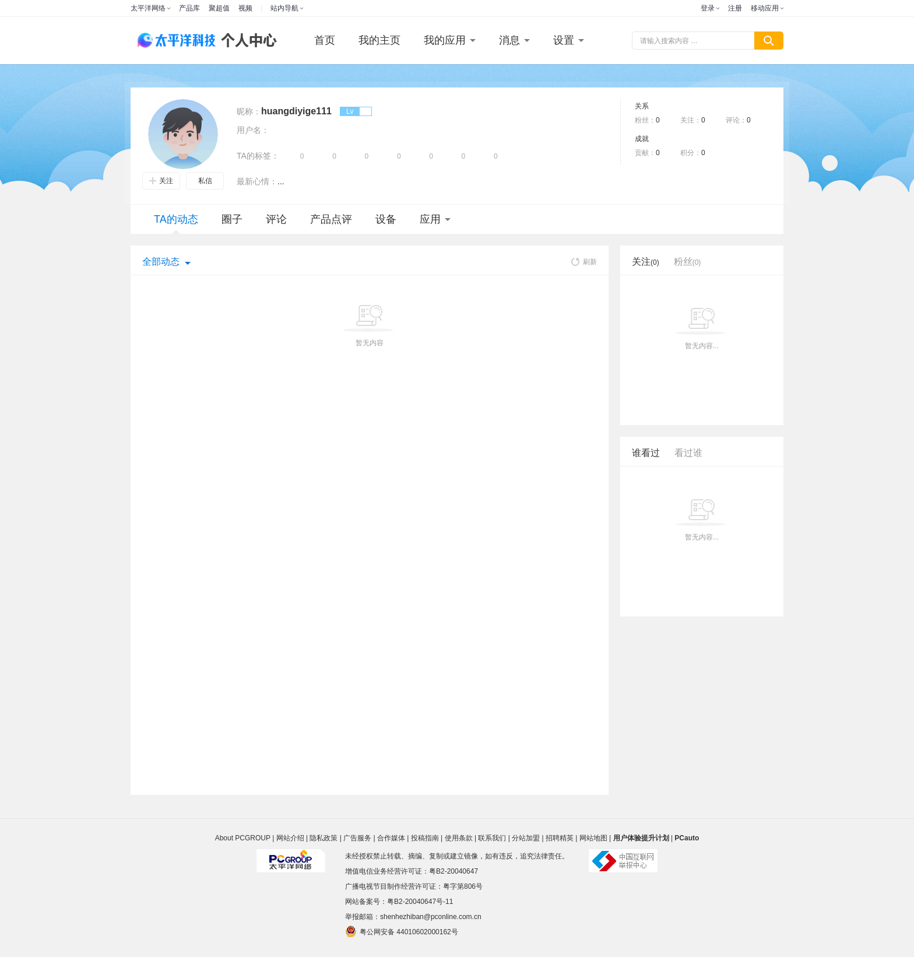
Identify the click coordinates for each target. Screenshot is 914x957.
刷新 (584, 262)
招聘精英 (560, 838)
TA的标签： (258, 155)
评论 (276, 219)
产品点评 (331, 219)
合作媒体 (391, 838)
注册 (735, 8)
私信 (205, 181)
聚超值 (219, 8)
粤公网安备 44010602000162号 (401, 931)
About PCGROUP (242, 838)
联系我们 (492, 838)
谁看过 (646, 453)
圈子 (232, 219)
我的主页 (379, 40)
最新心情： (257, 181)
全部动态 (161, 262)
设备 (385, 219)
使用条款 (459, 838)
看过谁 (688, 453)
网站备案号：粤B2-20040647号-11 (399, 902)
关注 (161, 181)
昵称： (249, 111)
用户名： (253, 130)
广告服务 (357, 838)
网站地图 (593, 838)
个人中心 (246, 40)
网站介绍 (290, 838)
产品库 (189, 8)
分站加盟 (526, 838)
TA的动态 (176, 223)
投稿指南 (425, 838)
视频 (245, 8)
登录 (708, 8)
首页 (324, 40)
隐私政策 (324, 838)
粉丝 (687, 262)
